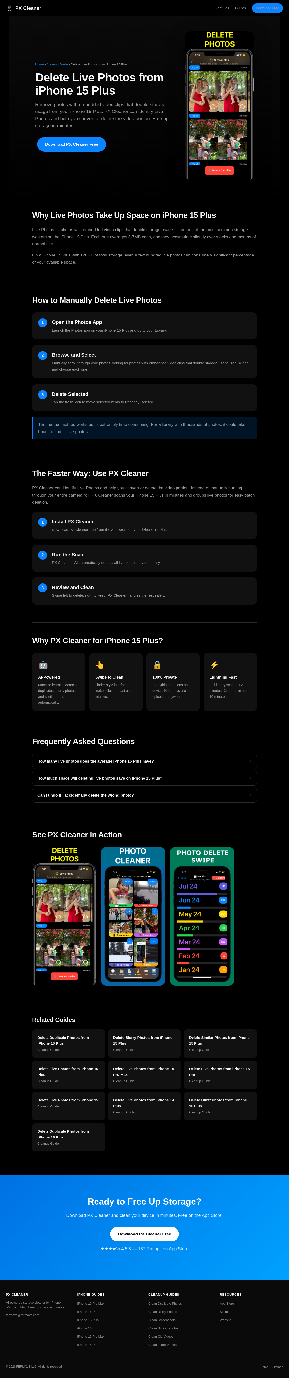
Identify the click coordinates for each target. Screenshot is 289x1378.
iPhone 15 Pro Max (91, 1336)
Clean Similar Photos (163, 1328)
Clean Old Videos (160, 1336)
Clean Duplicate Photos (165, 1303)
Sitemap (226, 1312)
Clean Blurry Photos (162, 1312)
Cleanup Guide (57, 64)
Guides (240, 8)
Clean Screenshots (162, 1320)
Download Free (267, 8)
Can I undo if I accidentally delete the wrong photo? (144, 795)
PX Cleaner (23, 8)
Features (222, 8)
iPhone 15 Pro (87, 1344)
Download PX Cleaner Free (71, 144)
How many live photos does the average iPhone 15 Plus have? (144, 761)
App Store (227, 1303)
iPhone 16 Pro (87, 1312)
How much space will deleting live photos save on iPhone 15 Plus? (144, 778)
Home (39, 64)
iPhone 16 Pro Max (91, 1303)
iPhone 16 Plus (88, 1320)
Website (225, 1320)
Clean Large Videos (162, 1344)
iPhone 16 (84, 1328)
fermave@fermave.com (22, 1315)
